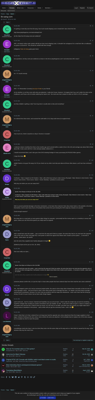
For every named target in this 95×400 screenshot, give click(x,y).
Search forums (11, 10)
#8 (92, 130)
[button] (7, 7)
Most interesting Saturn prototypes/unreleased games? (24, 365)
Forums (12, 8)
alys (7, 372)
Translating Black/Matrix (14, 370)
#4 (92, 70)
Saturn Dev (25, 350)
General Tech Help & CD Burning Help (28, 361)
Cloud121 (4, 19)
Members (47, 8)
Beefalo (8, 366)
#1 (92, 25)
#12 (92, 188)
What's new (20, 8)
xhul (7, 356)
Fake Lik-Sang (24, 49)
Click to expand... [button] (53, 276)
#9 (92, 144)
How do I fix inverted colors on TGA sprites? (20, 349)
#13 (92, 215)
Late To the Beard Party (84, 366)
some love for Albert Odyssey (15, 354)
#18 (92, 299)
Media (39, 8)
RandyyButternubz (10, 350)
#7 (92, 115)
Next (7, 22)
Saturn (19, 366)
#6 (92, 101)
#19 (92, 312)
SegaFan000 (9, 361)
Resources (30, 8)
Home (4, 8)
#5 (92, 85)
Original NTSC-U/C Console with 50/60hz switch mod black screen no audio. (31, 359)
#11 (92, 175)
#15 (92, 248)
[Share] (90, 26)
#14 (92, 230)
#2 (92, 40)
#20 (92, 325)
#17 (92, 285)
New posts (3, 10)
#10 (92, 160)
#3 (92, 55)
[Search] (90, 7)
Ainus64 (88, 371)
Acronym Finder (37, 88)
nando (88, 350)
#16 (92, 262)
